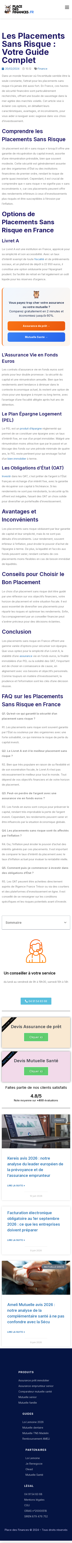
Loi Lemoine (33, 1458)
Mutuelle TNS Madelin (35, 1433)
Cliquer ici (36, 1037)
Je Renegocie (34, 1463)
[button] (65, 922)
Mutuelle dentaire (32, 1427)
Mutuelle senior (27, 1397)
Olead (29, 1469)
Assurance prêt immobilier (33, 1380)
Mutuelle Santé (34, 1474)
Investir (6, 476)
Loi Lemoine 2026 (33, 1422)
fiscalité (39, 259)
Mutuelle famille (27, 1402)
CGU (27, 1505)
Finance (42, 68)
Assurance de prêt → (36, 325)
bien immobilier (17, 458)
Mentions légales (34, 1499)
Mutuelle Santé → (36, 337)
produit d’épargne (31, 428)
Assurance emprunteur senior (36, 1385)
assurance (26, 656)
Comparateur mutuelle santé (35, 1391)
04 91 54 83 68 (33, 1494)
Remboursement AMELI (36, 1438)
